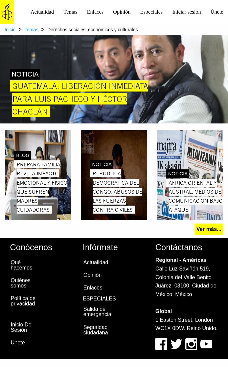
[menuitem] (42, 12)
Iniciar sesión (186, 12)
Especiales (151, 12)
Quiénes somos (21, 282)
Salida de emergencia (97, 311)
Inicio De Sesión (21, 327)
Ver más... (208, 229)
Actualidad (42, 12)
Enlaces (95, 12)
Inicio (10, 29)
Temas (70, 12)
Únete (216, 12)
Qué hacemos (21, 265)
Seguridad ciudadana (95, 329)
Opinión (121, 12)
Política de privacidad (23, 300)
